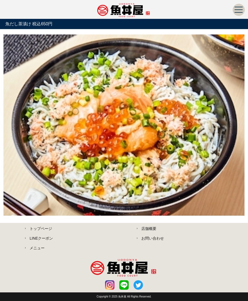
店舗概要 (148, 228)
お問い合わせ (152, 238)
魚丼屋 (122, 296)
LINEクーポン (41, 238)
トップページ (41, 228)
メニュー (37, 248)
